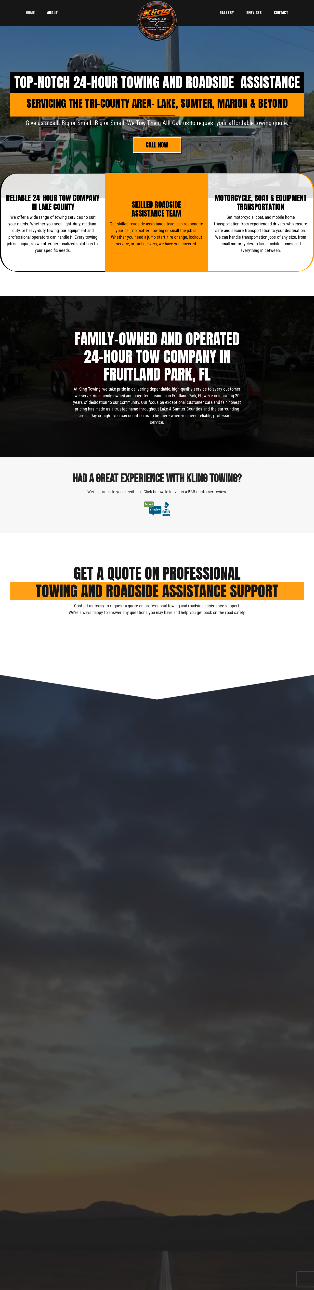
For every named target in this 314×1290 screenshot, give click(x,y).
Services (254, 12)
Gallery (227, 12)
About (52, 12)
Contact (281, 12)
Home (30, 12)
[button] (157, 145)
